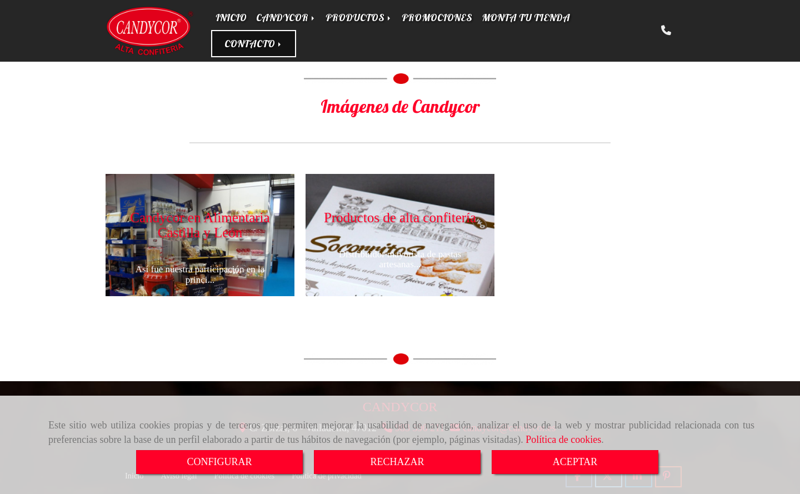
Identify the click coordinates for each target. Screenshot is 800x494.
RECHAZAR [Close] (397, 461)
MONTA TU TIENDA (526, 17)
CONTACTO (253, 43)
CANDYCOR (286, 17)
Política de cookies (563, 439)
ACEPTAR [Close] (575, 461)
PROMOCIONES (437, 17)
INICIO (231, 17)
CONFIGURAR (219, 461)
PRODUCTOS (359, 17)
